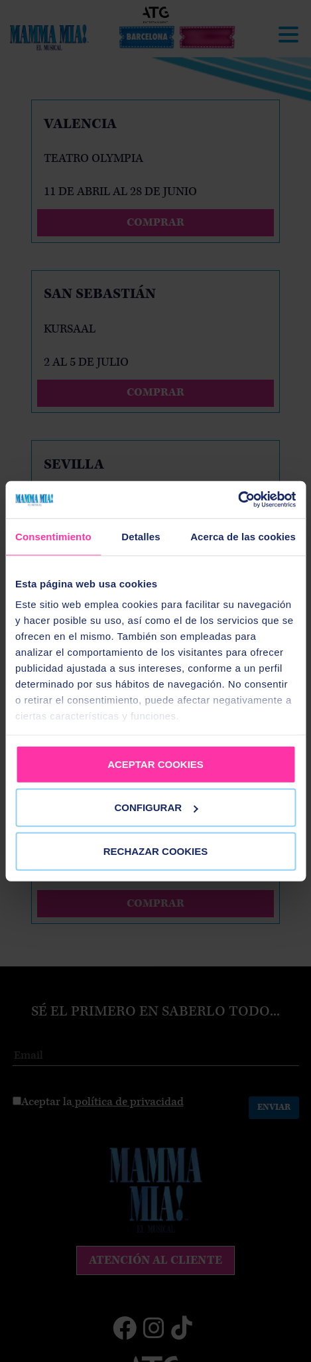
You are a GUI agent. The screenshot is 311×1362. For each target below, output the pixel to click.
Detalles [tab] (140, 536)
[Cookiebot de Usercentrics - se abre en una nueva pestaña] (238, 499)
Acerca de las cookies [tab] (243, 536)
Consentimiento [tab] (53, 536)
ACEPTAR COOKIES (155, 763)
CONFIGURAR (156, 807)
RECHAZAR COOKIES (155, 850)
